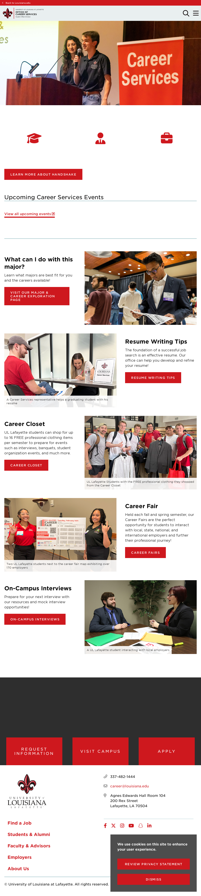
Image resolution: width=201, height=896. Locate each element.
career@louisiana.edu (129, 786)
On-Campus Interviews (35, 619)
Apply (167, 751)
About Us (18, 869)
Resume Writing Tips (153, 377)
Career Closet (26, 465)
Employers (20, 858)
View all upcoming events (27, 214)
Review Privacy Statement (153, 864)
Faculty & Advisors (29, 846)
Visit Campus (100, 751)
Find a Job (19, 823)
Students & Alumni (29, 835)
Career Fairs (145, 552)
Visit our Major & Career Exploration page (32, 296)
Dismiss (154, 879)
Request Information (34, 751)
